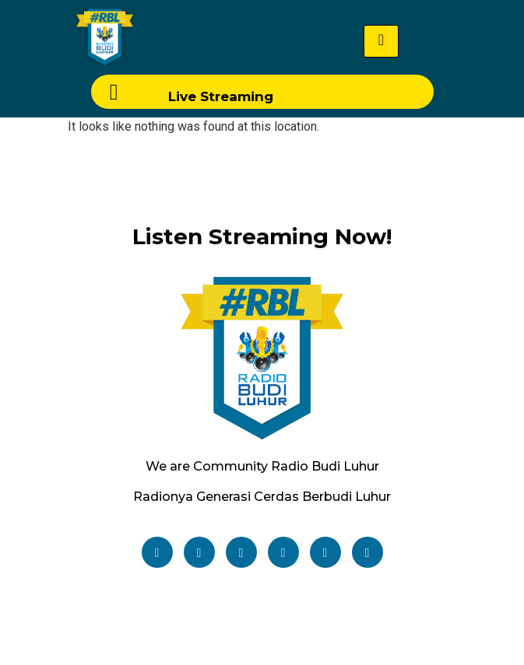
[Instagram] (241, 552)
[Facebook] (157, 552)
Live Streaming (220, 96)
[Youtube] (283, 552)
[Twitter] (199, 552)
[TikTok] (325, 552)
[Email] (367, 552)
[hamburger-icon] (381, 41)
